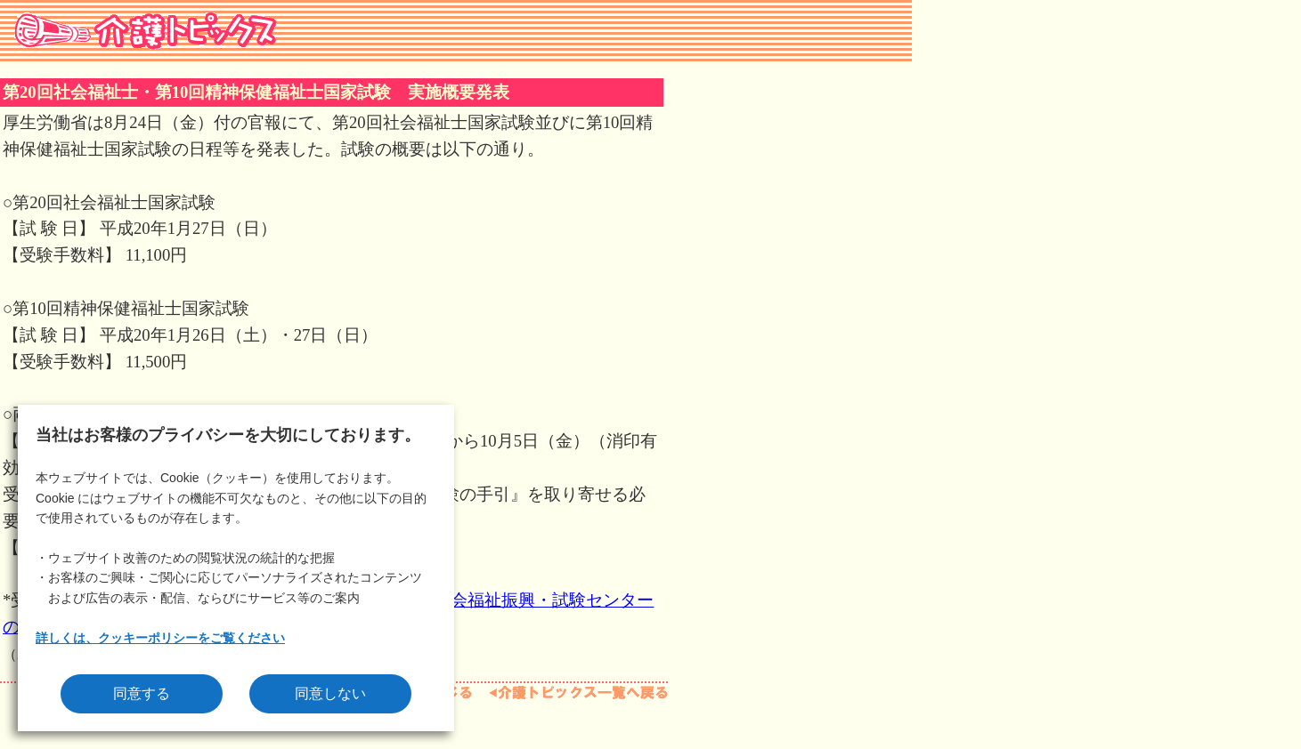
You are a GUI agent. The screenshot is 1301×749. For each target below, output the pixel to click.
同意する (141, 693)
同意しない (330, 693)
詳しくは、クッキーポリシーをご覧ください (160, 638)
